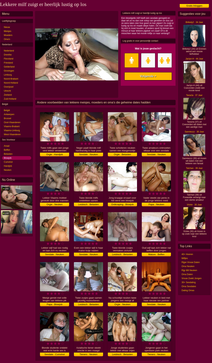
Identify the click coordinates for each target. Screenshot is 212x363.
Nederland (9, 50)
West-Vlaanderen (12, 134)
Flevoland (8, 58)
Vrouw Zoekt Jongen (192, 278)
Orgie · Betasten (122, 154)
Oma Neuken (188, 266)
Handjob (8, 166)
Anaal (6, 146)
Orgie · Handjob (54, 154)
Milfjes (185, 258)
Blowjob (7, 158)
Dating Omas (188, 290)
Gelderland (9, 66)
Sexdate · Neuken (88, 154)
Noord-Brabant (11, 79)
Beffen (7, 150)
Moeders (8, 35)
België (7, 110)
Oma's (7, 39)
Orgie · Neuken (54, 204)
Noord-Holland (11, 83)
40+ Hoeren (187, 254)
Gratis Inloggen (194, 5)
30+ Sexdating (189, 282)
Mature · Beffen (156, 254)
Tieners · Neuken (89, 354)
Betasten (8, 154)
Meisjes (7, 31)
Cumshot (8, 162)
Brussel (7, 118)
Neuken (7, 170)
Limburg (8, 75)
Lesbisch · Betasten (88, 204)
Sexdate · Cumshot (55, 354)
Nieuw (7, 27)
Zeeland (8, 95)
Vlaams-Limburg (12, 130)
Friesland (8, 62)
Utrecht (7, 91)
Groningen (9, 70)
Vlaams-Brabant (12, 126)
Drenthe (8, 54)
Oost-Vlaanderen (12, 122)
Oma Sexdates (189, 286)
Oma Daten (187, 274)
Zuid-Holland (10, 99)
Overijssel (9, 87)
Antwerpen (9, 114)
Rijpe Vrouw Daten (191, 262)
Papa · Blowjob (55, 304)
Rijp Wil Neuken (189, 270)
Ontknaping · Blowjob (122, 204)
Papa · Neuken (156, 204)
